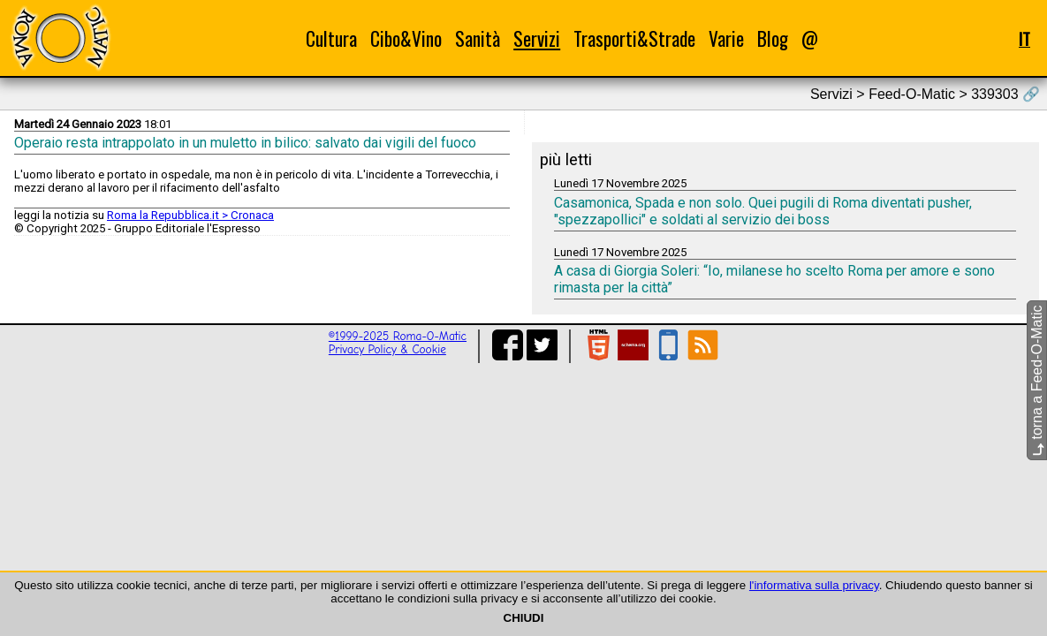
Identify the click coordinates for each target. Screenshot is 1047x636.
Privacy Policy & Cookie (387, 349)
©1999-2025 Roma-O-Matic (398, 336)
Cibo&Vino (406, 38)
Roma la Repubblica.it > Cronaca (190, 215)
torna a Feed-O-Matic (1036, 381)
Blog (772, 38)
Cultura (331, 38)
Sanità (477, 38)
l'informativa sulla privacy (814, 585)
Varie (726, 38)
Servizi (536, 38)
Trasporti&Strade (634, 38)
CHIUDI (524, 618)
